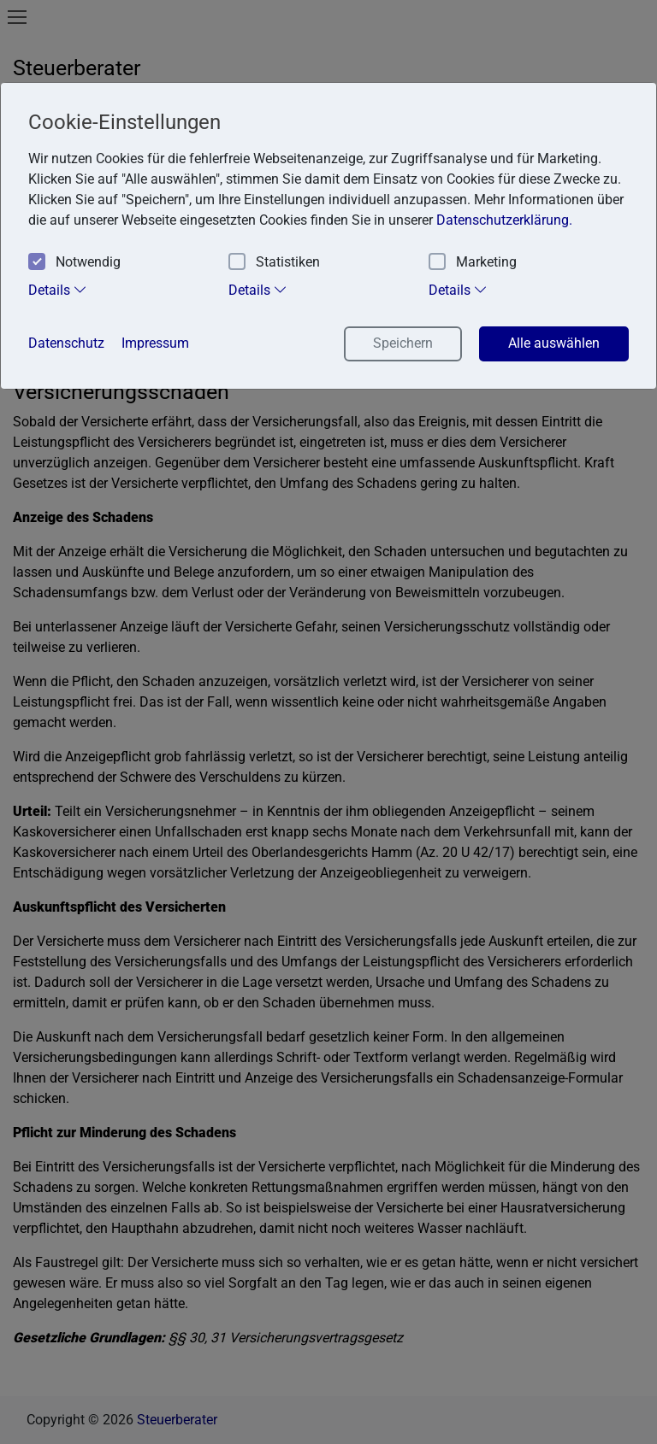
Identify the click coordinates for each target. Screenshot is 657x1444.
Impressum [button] (155, 343)
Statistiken (274, 263)
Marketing (473, 263)
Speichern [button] (403, 343)
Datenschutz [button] (66, 343)
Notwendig (74, 263)
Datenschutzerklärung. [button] (504, 220)
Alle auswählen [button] (554, 343)
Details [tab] (57, 289)
